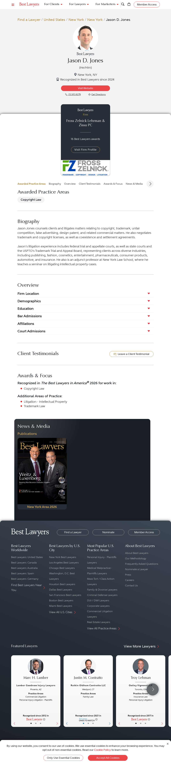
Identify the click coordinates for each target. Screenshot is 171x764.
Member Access (144, 532)
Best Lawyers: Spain (22, 573)
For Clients (51, 4)
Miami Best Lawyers (60, 605)
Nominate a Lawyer (136, 569)
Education (25, 308)
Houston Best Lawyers (62, 584)
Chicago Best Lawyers (62, 567)
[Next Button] (57, 691)
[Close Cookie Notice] (167, 743)
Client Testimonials (89, 183)
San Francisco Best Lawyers (65, 595)
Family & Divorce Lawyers (102, 589)
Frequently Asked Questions (141, 563)
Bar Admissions (29, 316)
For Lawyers (77, 4)
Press (128, 574)
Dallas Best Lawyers (60, 589)
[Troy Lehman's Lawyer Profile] (140, 670)
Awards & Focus (113, 183)
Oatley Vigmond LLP (140, 685)
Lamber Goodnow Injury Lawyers (35, 685)
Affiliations (25, 324)
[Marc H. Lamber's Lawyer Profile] (35, 670)
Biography (55, 183)
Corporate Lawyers (98, 605)
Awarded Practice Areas (31, 183)
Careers (129, 580)
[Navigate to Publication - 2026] (42, 473)
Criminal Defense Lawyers (102, 595)
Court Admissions (31, 331)
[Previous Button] (13, 691)
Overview (70, 183)
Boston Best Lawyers (61, 600)
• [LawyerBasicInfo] (31, 723)
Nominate (108, 532)
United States (54, 20)
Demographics (29, 301)
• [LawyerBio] (36, 723)
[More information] (44, 719)
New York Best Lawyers (62, 557)
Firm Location (28, 293)
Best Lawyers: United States (27, 557)
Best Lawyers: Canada (24, 562)
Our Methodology (135, 558)
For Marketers (105, 4)
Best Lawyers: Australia (24, 567)
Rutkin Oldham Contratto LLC (88, 685)
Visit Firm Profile (85, 149)
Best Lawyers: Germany (24, 578)
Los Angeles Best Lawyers (64, 562)
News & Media (134, 183)
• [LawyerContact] (40, 723)
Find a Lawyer (28, 20)
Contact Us (131, 585)
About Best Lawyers (136, 553)
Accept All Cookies (107, 757)
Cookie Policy (102, 749)
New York (76, 20)
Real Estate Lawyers (98, 622)
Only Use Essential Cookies (63, 757)
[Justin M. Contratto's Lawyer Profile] (88, 670)
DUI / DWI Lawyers (98, 600)
